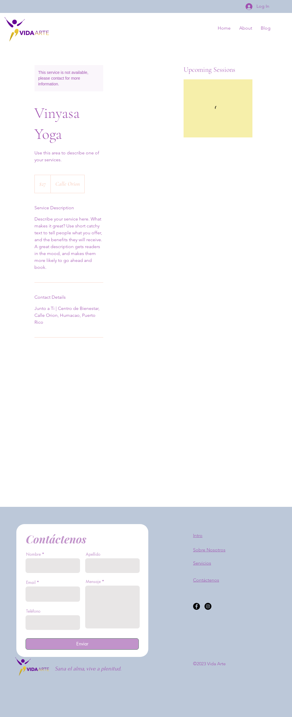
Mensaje (93, 582)
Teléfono (33, 611)
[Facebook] (196, 606)
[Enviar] (82, 644)
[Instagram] (208, 606)
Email (31, 582)
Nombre (33, 554)
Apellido (93, 554)
